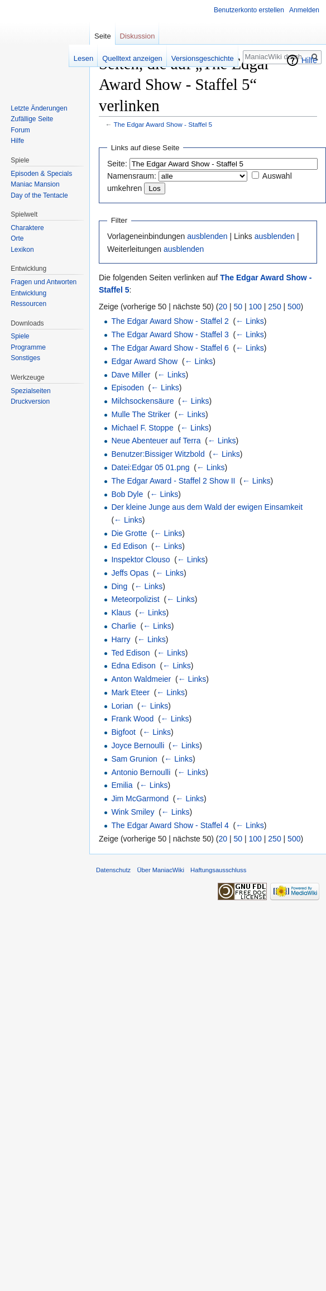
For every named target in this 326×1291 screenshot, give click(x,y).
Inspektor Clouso (140, 559)
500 (293, 306)
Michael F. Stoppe (142, 427)
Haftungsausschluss (218, 870)
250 (274, 306)
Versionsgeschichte (202, 58)
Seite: (117, 163)
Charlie (123, 625)
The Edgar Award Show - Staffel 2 (169, 321)
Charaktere (27, 228)
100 (255, 306)
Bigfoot (123, 732)
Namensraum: (131, 175)
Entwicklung (28, 293)
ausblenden (207, 236)
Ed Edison (129, 546)
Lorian (122, 705)
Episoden (127, 387)
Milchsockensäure (142, 400)
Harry (120, 639)
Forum (20, 130)
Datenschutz (113, 870)
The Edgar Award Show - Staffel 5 (163, 124)
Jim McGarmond (140, 798)
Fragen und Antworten (43, 282)
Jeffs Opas (129, 572)
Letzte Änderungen (39, 108)
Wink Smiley (132, 811)
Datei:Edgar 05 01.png (150, 467)
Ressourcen (28, 304)
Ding (119, 586)
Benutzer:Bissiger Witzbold (157, 454)
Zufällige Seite (32, 119)
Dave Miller (130, 374)
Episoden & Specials (41, 174)
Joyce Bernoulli (137, 745)
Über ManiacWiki (160, 870)
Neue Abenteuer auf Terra (155, 440)
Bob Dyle (127, 494)
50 (238, 306)
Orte (17, 238)
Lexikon (22, 250)
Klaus (121, 612)
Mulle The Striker (140, 414)
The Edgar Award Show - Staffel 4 (169, 825)
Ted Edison (130, 652)
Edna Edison (133, 665)
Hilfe (309, 60)
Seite (102, 36)
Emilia (121, 785)
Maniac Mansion (35, 184)
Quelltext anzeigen (132, 58)
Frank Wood (132, 718)
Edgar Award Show (144, 361)
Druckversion (30, 401)
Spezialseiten (30, 391)
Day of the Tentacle (39, 195)
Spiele (20, 336)
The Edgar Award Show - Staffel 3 (169, 334)
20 (223, 306)
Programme (28, 347)
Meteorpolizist (135, 599)
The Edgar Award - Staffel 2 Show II (173, 480)
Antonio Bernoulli (140, 772)
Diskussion (137, 36)
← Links (250, 321)
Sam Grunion (134, 758)
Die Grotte (129, 533)
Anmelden (304, 10)
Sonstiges (25, 358)
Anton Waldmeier (141, 679)
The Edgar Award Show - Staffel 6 (169, 347)
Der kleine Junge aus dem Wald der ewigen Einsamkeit (207, 507)
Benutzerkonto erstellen (249, 10)
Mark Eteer (130, 692)
